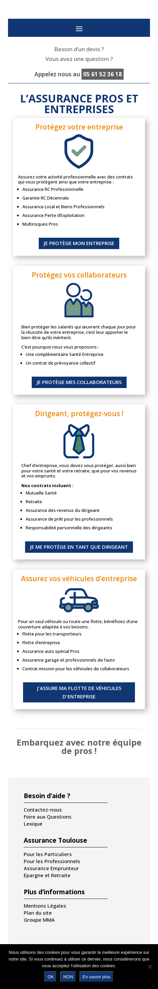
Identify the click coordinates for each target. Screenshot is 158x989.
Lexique (33, 823)
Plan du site (38, 912)
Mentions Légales (45, 905)
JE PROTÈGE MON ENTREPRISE (79, 243)
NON (68, 976)
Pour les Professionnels (52, 861)
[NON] (149, 966)
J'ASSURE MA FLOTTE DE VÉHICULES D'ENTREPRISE (79, 692)
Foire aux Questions (47, 816)
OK (50, 976)
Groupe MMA (39, 919)
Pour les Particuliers (48, 854)
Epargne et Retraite (47, 875)
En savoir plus (97, 976)
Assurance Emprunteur (51, 868)
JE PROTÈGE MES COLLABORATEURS (79, 382)
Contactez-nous (43, 809)
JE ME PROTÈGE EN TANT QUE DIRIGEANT (79, 546)
